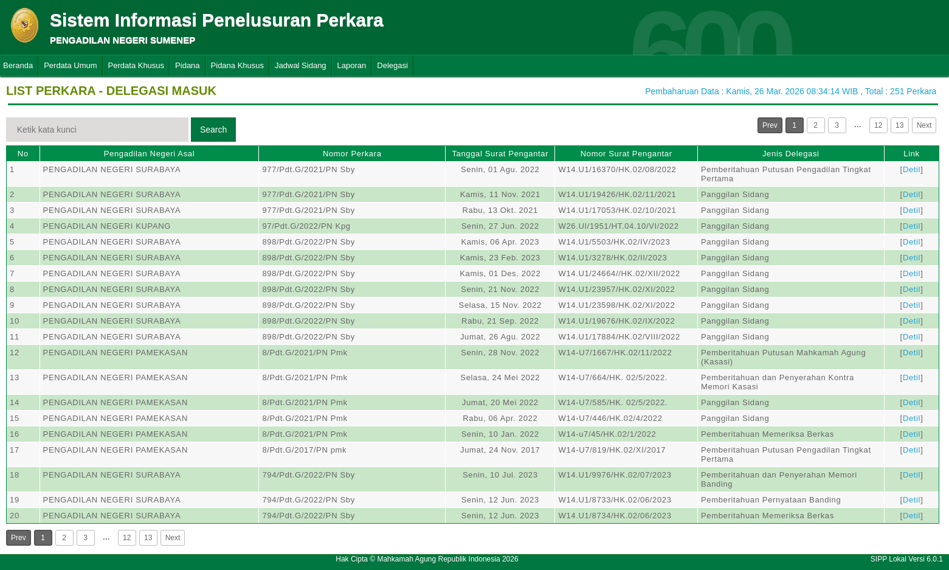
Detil (911, 169)
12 (878, 125)
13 (899, 125)
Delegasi (392, 65)
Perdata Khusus (136, 65)
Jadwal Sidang (300, 65)
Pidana (187, 65)
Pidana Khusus (237, 65)
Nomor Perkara (352, 153)
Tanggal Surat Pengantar (500, 153)
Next (924, 125)
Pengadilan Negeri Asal (149, 153)
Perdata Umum (70, 65)
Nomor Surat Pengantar (626, 153)
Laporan (352, 65)
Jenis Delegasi (791, 153)
